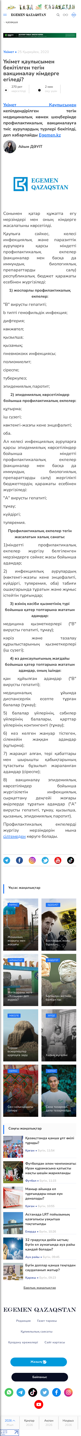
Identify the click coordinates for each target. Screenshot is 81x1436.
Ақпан (48, 1423)
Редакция (23, 1321)
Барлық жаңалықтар (40, 1288)
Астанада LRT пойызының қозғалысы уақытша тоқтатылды (47, 1219)
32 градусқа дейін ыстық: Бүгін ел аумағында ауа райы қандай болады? (50, 1245)
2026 (9, 1423)
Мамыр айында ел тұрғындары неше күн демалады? (44, 1194)
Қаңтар (29, 1423)
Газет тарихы (47, 1321)
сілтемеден (14, 836)
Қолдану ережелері (23, 1342)
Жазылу (38, 1362)
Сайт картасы (54, 1342)
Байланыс (39, 1377)
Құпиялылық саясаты (36, 1332)
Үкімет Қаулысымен (39, 105)
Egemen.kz (50, 135)
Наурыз (68, 1423)
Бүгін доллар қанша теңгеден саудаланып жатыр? (50, 1267)
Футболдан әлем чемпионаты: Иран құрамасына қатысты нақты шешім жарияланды (50, 1168)
